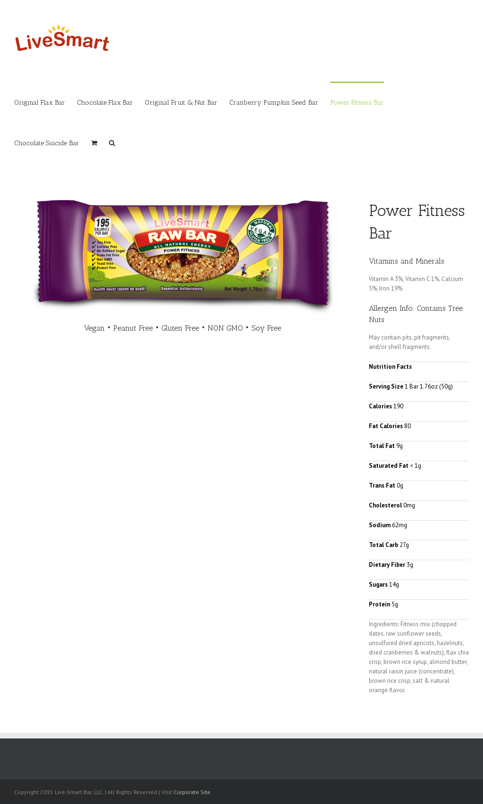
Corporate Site (192, 792)
